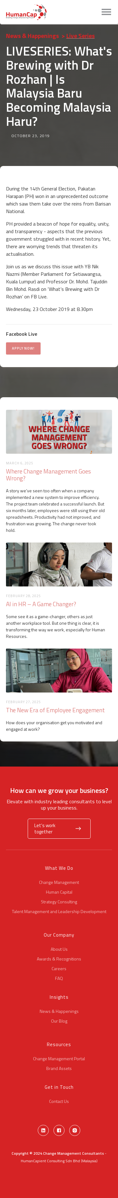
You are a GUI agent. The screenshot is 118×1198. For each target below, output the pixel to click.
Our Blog (59, 1021)
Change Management (59, 882)
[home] (26, 12)
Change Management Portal (59, 1059)
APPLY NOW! (23, 348)
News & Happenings (32, 35)
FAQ (59, 978)
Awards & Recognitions (59, 959)
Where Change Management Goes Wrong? (48, 475)
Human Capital (59, 892)
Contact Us (59, 1101)
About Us (59, 949)
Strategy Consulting (59, 902)
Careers (59, 968)
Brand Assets (59, 1068)
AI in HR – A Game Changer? (41, 604)
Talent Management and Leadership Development (59, 911)
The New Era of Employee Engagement (55, 710)
